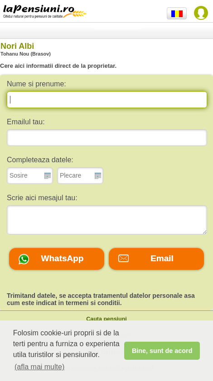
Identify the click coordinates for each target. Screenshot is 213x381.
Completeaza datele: (40, 160)
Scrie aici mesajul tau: (42, 198)
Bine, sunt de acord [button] (162, 350)
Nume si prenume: (36, 84)
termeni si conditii (93, 302)
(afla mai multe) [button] (39, 367)
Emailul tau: (26, 122)
